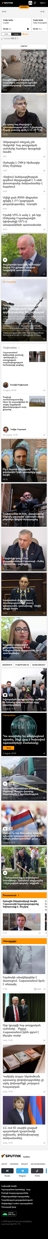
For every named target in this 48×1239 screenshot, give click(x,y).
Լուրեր (6, 22)
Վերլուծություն (38, 1164)
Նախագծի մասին (9, 1186)
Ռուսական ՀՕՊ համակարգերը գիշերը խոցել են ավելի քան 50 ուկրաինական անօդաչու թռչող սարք (23, 318)
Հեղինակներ (12, 347)
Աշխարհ (24, 1164)
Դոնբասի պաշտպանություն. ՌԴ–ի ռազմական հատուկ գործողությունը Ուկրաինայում (23, 308)
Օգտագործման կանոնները (13, 1189)
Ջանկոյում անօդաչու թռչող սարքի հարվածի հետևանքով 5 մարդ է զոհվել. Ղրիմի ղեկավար (23, 327)
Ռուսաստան (12, 895)
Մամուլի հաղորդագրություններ (14, 1193)
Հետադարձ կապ (8, 1207)
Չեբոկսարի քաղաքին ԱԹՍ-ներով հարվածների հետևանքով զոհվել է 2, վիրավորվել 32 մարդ (23, 334)
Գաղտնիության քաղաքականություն (17, 1200)
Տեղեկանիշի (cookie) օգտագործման (17, 1203)
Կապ (28, 1189)
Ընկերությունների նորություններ (15, 1196)
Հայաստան (14, 1164)
